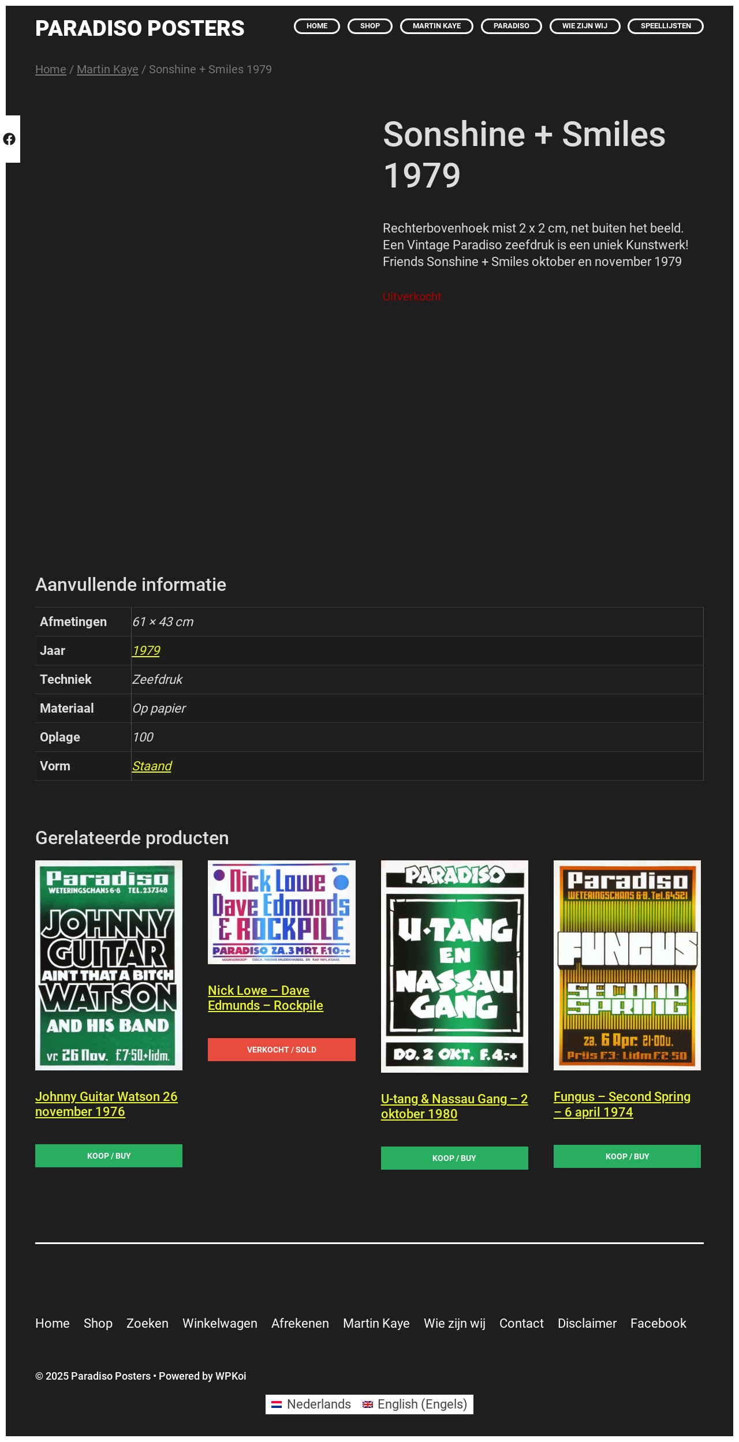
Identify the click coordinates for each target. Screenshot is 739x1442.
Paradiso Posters (140, 28)
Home (50, 69)
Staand (151, 766)
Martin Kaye (108, 69)
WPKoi (231, 1376)
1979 (145, 650)
